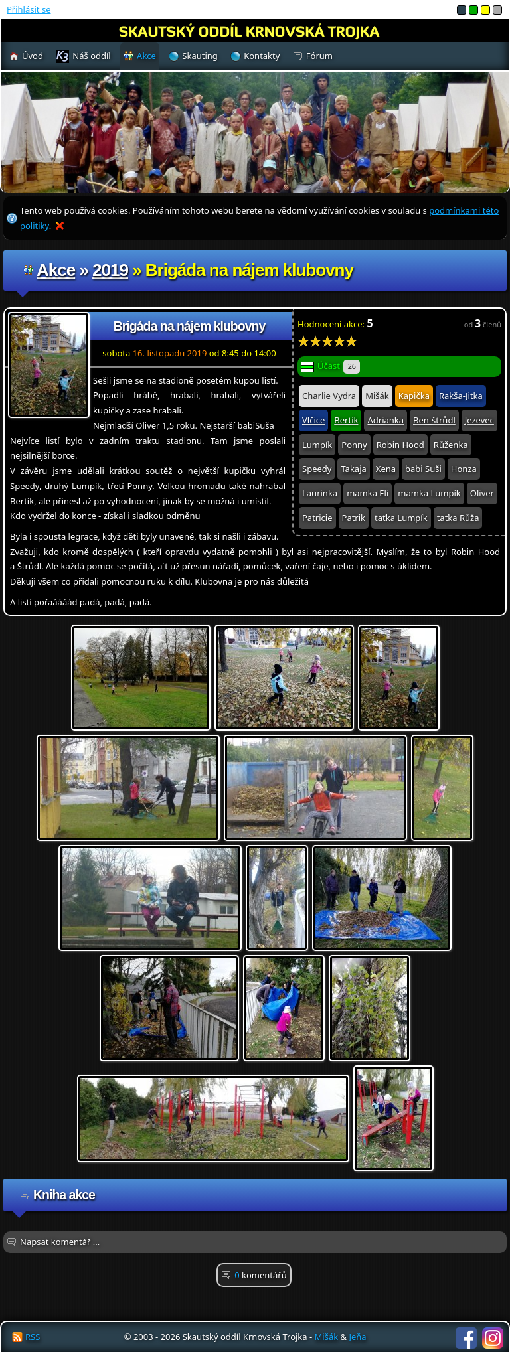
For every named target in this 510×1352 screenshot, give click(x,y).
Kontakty (262, 56)
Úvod (32, 56)
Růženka (451, 445)
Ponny (354, 445)
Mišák (377, 396)
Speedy (316, 469)
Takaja (353, 469)
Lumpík (317, 445)
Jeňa (357, 1337)
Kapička (414, 396)
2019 (110, 270)
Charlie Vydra (329, 396)
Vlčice (313, 420)
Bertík (346, 420)
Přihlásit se (28, 9)
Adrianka (385, 420)
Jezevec (479, 420)
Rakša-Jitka (461, 396)
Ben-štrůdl (434, 420)
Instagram (492, 1338)
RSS (32, 1337)
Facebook (466, 1338)
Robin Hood (400, 445)
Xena (386, 469)
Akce (56, 270)
